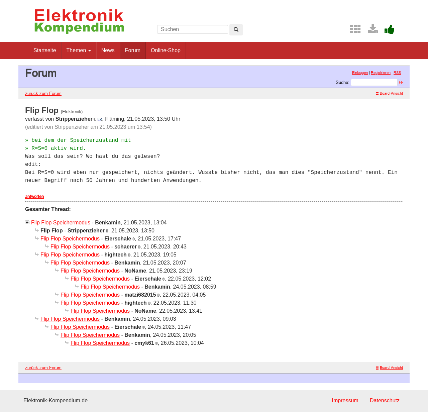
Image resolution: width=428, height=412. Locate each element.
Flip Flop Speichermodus (60, 222)
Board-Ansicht (389, 93)
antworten (34, 196)
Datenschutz (385, 400)
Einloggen (360, 72)
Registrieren (381, 72)
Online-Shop (166, 50)
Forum (132, 50)
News (108, 50)
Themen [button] (79, 50)
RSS (397, 72)
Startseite (44, 50)
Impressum (345, 400)
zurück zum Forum (43, 93)
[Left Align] (236, 29)
